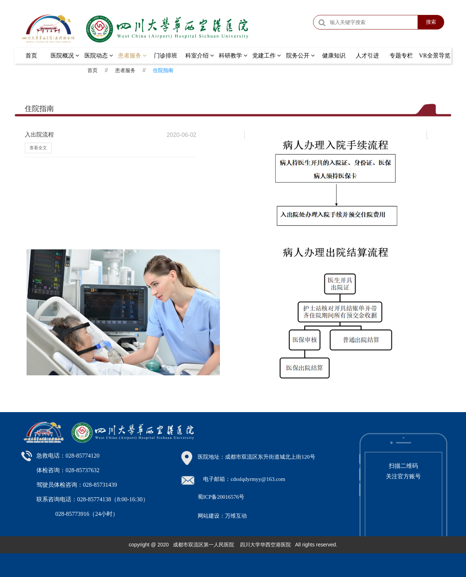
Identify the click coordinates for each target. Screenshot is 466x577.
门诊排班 (165, 55)
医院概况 (65, 55)
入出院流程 (39, 134)
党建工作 (266, 55)
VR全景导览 (434, 55)
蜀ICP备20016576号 (221, 497)
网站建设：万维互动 (222, 516)
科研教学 (233, 55)
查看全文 (38, 147)
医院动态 (98, 55)
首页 (31, 55)
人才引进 (367, 55)
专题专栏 (401, 55)
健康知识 (333, 55)
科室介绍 (199, 55)
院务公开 (300, 55)
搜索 (431, 22)
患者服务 (132, 55)
